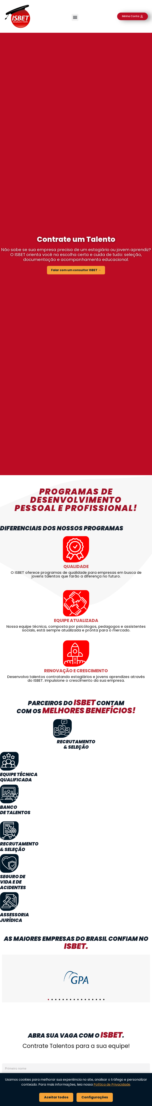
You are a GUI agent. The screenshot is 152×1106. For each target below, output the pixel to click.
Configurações (94, 1097)
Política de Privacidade (112, 1084)
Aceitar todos (56, 1097)
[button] (75, 17)
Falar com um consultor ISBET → (76, 273)
